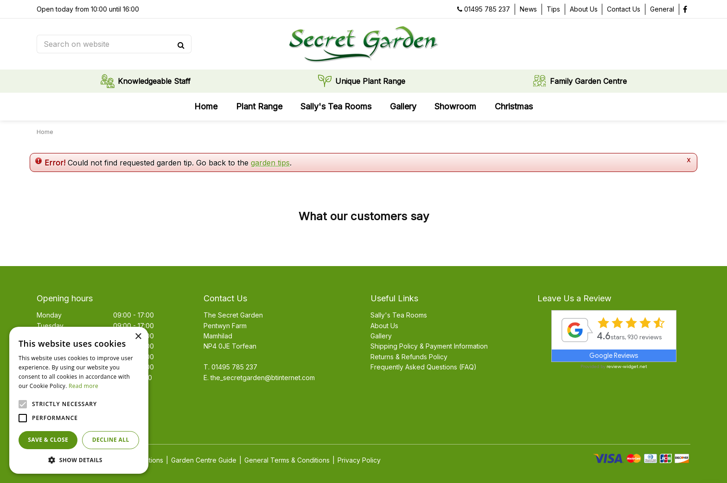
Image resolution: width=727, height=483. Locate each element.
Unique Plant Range (370, 81)
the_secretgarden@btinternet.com (262, 377)
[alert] (78, 400)
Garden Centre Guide (203, 460)
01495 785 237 (487, 9)
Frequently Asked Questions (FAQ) (423, 367)
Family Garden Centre (588, 81)
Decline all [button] (110, 440)
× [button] (137, 336)
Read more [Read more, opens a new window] (83, 386)
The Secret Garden (233, 315)
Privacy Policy (359, 460)
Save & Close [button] (48, 440)
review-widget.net (626, 366)
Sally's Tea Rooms (398, 315)
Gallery (381, 336)
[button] (79, 459)
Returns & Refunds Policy (408, 357)
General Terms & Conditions (287, 460)
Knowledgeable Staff (154, 81)
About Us (384, 326)
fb (684, 9)
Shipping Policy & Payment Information (429, 346)
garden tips (270, 162)
